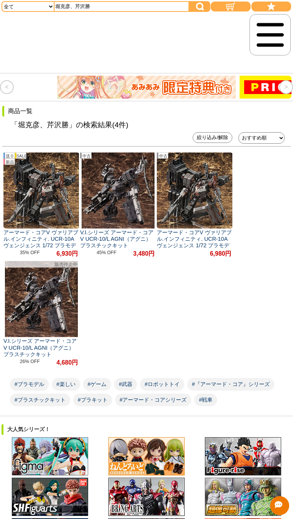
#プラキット (93, 285)
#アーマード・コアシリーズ (153, 285)
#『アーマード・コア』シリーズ (231, 270)
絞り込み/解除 (212, 137)
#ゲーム (97, 270)
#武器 (125, 270)
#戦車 (206, 285)
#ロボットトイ (162, 270)
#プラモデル (29, 270)
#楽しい (66, 270)
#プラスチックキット (40, 285)
